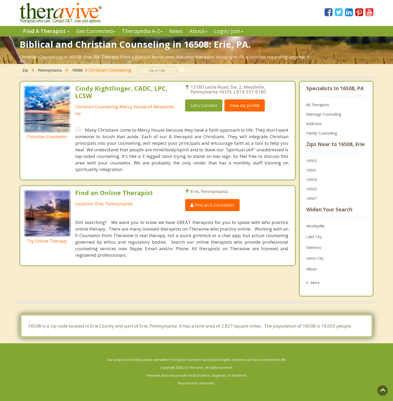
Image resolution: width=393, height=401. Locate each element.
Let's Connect (203, 105)
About (198, 31)
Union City (315, 258)
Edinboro (313, 247)
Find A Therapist (46, 31)
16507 (311, 198)
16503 (311, 188)
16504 (311, 179)
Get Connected (95, 31)
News (176, 31)
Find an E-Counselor (212, 205)
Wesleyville (315, 225)
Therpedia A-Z (142, 31)
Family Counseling (321, 133)
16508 (77, 70)
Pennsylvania (50, 70)
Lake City (314, 236)
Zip (25, 70)
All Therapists (317, 104)
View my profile (245, 105)
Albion (311, 268)
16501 (311, 170)
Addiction (314, 123)
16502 (311, 160)
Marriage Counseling (323, 114)
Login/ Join (228, 31)
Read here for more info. (196, 383)
